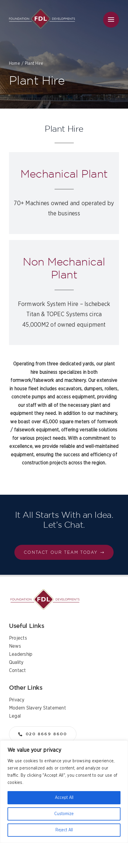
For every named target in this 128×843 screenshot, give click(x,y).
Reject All (64, 830)
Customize (64, 814)
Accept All (64, 798)
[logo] (42, 11)
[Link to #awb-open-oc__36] (111, 20)
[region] (64, 791)
